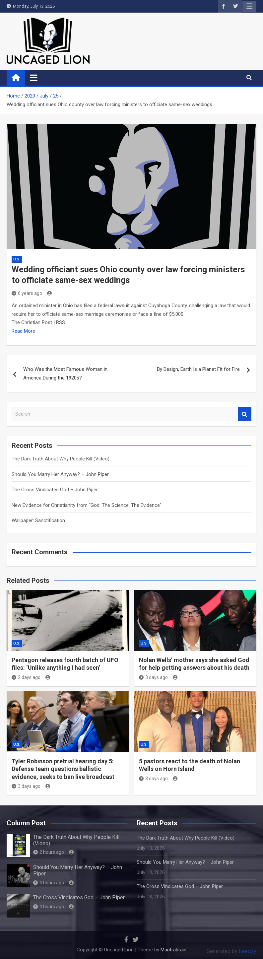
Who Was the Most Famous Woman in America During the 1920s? (65, 373)
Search (244, 414)
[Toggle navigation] (33, 77)
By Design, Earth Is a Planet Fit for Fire (198, 369)
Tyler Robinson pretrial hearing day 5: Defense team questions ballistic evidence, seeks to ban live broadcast (63, 769)
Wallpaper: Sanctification (38, 520)
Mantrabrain (173, 950)
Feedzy (247, 951)
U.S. (16, 259)
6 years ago (27, 293)
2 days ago (26, 677)
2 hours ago (48, 852)
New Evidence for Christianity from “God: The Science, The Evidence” (87, 505)
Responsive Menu (249, 6)
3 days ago (153, 677)
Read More (23, 331)
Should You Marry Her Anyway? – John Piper (60, 474)
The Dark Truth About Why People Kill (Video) (60, 459)
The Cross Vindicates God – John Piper (55, 490)
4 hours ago (48, 882)
